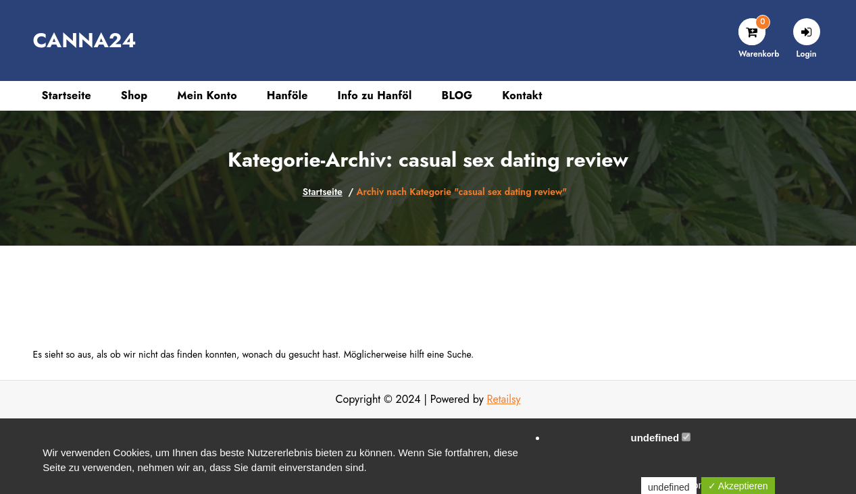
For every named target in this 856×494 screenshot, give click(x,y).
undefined (660, 437)
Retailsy (503, 399)
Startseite (323, 191)
